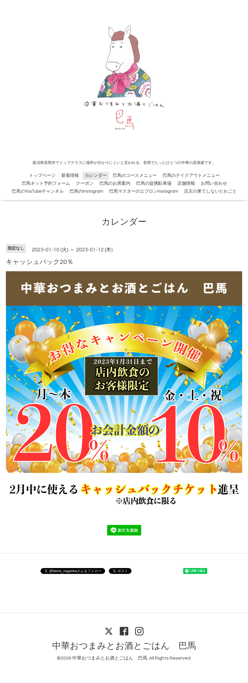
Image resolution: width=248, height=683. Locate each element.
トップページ (42, 175)
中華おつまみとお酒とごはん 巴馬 (124, 645)
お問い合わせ (214, 183)
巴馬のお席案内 (114, 183)
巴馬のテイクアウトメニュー (191, 175)
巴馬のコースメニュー (135, 175)
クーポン (85, 183)
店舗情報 (186, 183)
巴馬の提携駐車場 (153, 183)
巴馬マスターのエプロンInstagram (143, 191)
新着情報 (70, 175)
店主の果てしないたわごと (210, 191)
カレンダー (96, 175)
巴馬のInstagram (86, 191)
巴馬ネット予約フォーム (46, 183)
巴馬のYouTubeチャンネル (38, 191)
